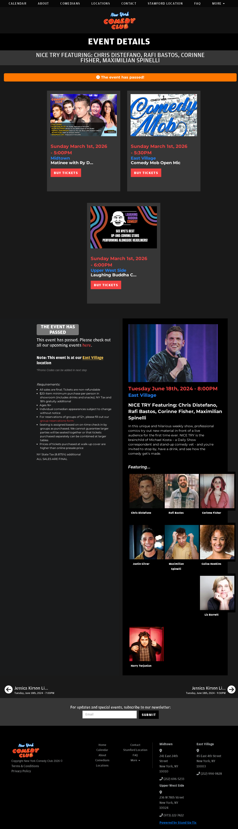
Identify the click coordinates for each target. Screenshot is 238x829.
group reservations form (57, 420)
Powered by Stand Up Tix (178, 823)
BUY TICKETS (66, 173)
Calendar (17, 3)
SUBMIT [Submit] (149, 715)
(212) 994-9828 (211, 774)
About (43, 3)
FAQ (197, 3)
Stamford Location (165, 3)
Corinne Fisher (211, 513)
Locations (100, 3)
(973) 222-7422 (174, 815)
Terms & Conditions (25, 766)
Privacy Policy (21, 771)
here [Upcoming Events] (86, 345)
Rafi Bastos (176, 513)
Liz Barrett (212, 615)
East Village (92, 358)
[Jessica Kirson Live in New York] (29, 690)
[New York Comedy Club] (119, 20)
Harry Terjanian (141, 666)
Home (102, 745)
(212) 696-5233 (174, 779)
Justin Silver (141, 564)
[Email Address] (109, 714)
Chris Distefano (141, 513)
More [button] (218, 3)
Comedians (70, 3)
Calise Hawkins (211, 564)
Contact (128, 3)
